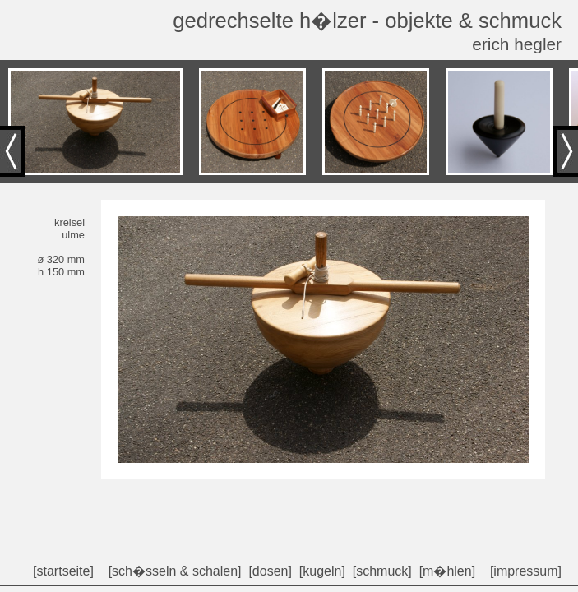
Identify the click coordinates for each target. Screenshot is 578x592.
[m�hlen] (447, 571)
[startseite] (63, 571)
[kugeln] (322, 571)
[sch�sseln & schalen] (175, 571)
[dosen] (269, 571)
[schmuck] (382, 571)
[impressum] (526, 571)
